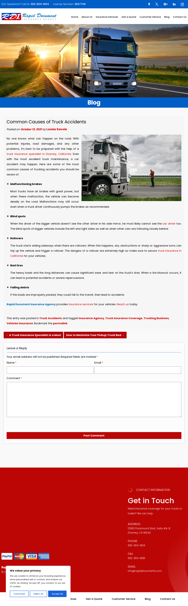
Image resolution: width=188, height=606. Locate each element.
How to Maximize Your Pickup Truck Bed (95, 335)
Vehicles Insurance (20, 323)
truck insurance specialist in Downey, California (39, 154)
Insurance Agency (91, 318)
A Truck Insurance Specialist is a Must (33, 335)
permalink (60, 323)
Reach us (123, 304)
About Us (87, 17)
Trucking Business (156, 318)
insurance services (81, 304)
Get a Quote (128, 17)
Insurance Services (107, 17)
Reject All (38, 593)
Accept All (57, 593)
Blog (166, 17)
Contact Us (180, 17)
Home (74, 17)
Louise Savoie (56, 129)
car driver (169, 223)
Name (11, 362)
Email (98, 362)
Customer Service (150, 17)
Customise (19, 593)
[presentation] (23, 423)
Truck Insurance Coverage (123, 318)
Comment (14, 378)
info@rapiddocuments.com (145, 571)
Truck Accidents (50, 318)
